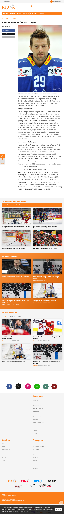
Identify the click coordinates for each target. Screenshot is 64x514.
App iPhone (46, 386)
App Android (54, 386)
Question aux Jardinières (38, 422)
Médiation (35, 460)
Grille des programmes (38, 408)
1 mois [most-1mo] (19, 316)
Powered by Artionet (6, 500)
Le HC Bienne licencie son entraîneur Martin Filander (14, 337)
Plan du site (19, 497)
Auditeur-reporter (55, 1)
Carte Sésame (36, 449)
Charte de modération (38, 463)
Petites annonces (5, 454)
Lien (5, 37)
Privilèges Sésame (6, 449)
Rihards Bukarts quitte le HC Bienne (13, 248)
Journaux (12, 13)
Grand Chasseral (36, 411)
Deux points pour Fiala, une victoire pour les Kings (15, 301)
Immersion (35, 413)
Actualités (7, 205)
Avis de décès (5, 463)
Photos (19, 13)
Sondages (35, 430)
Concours (35, 433)
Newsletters (37, 386)
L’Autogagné (35, 425)
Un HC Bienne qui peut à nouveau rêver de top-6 (16, 227)
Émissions (26, 13)
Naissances (35, 419)
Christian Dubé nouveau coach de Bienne (15, 277)
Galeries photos (18, 205)
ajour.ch (5, 13)
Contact (34, 465)
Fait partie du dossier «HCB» (14, 201)
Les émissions (36, 400)
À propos (35, 443)
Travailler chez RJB (37, 454)
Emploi (3, 460)
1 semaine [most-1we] (12, 316)
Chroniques (33, 13)
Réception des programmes (39, 446)
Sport (7, 18)
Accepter (59, 509)
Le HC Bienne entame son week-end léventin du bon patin (45, 227)
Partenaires (35, 457)
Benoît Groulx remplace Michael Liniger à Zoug (46, 277)
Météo (3, 452)
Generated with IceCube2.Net (18, 500)
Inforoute (4, 457)
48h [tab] (5, 316)
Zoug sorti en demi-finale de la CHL (44, 301)
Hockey (14, 18)
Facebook (9, 386)
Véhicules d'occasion (6, 443)
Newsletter (35, 468)
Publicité (35, 452)
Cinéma (3, 446)
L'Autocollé (35, 427)
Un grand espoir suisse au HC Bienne (45, 248)
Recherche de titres (37, 405)
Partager (6, 30)
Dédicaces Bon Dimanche (38, 416)
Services (41, 13)
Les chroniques (36, 402)
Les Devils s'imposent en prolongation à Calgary (46, 337)
